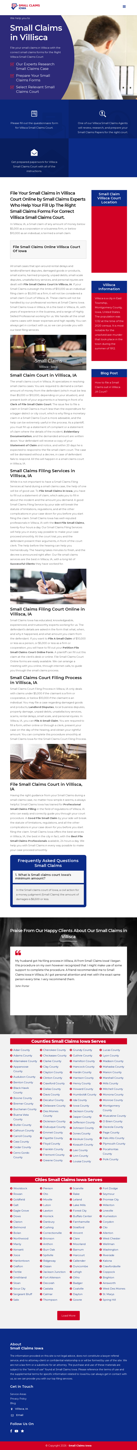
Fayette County (53, 1138)
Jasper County (82, 1116)
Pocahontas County (110, 1151)
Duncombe (80, 1266)
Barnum (78, 1249)
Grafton (18, 1266)
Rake (76, 1194)
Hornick (48, 1216)
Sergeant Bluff (22, 1294)
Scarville (78, 1188)
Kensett (18, 1249)
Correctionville (52, 1232)
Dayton (77, 1294)
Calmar (47, 1294)
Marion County (112, 1072)
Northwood (20, 1238)
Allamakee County (25, 1061)
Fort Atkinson (51, 1277)
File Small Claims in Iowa (55, 490)
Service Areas (18, 1394)
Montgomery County (111, 1108)
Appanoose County (20, 1069)
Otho (76, 1277)
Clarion (17, 1221)
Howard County (83, 1089)
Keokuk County (83, 1139)
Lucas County (111, 1050)
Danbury (49, 1221)
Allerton (108, 1232)
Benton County (23, 1082)
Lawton (48, 1210)
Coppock (109, 1271)
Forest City (80, 1210)
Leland (77, 1199)
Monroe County (113, 1100)
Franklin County (53, 1149)
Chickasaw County (55, 1055)
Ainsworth (109, 1283)
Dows (17, 1216)
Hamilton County (84, 1061)
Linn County (80, 1155)
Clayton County (53, 1072)
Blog (13, 1403)
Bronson (48, 1238)
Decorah (48, 1283)
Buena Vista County (21, 1117)
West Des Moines (114, 1288)
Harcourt (79, 1255)
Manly (17, 1244)
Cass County (21, 1141)
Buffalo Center (82, 1216)
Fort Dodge (110, 1188)
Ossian (47, 1266)
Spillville (48, 1255)
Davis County (51, 1094)
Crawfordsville (112, 1266)
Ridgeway (49, 1260)
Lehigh (77, 1271)
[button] (64, 1023)
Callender (79, 1260)
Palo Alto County (113, 1138)
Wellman (108, 1244)
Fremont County (54, 1154)
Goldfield (19, 1199)
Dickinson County (54, 1121)
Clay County (50, 1066)
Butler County (22, 1124)
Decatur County (53, 1100)
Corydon (108, 1221)
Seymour (108, 1194)
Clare (76, 1238)
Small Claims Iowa (80, 1445)
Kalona (107, 1260)
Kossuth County (83, 1144)
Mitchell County (113, 1089)
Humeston (110, 1216)
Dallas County (52, 1089)
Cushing (48, 1227)
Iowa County (81, 1105)
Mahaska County (113, 1066)
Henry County (82, 1083)
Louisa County (82, 1161)
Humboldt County (84, 1094)
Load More (68, 1315)
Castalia (48, 1288)
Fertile (17, 1271)
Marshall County (113, 1077)
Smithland (19, 1277)
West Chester (111, 1238)
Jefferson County (84, 1122)
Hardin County (82, 1072)
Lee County (80, 1150)
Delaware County (54, 1105)
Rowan (17, 1194)
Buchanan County (25, 1109)
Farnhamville (81, 1221)
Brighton (108, 1277)
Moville (47, 1199)
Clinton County (52, 1077)
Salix (16, 1299)
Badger (78, 1283)
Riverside (108, 1255)
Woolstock (20, 1188)
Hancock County (83, 1066)
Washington (110, 1249)
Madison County (113, 1061)
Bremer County (23, 1103)
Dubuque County (54, 1127)
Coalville (78, 1288)
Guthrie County (82, 1055)
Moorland (79, 1244)
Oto (45, 1194)
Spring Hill (109, 1299)
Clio (105, 1227)
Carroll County (22, 1136)
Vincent (78, 1232)
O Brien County (112, 1121)
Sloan (16, 1283)
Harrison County (83, 1077)
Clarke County (52, 1061)
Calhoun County (23, 1130)
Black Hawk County (21, 1090)
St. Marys (108, 1294)
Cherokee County (54, 1050)
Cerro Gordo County (21, 1155)
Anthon (48, 1244)
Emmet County (53, 1132)
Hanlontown (21, 1260)
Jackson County (83, 1111)
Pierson (48, 1188)
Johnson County (83, 1128)
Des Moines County (50, 1113)
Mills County (110, 1083)
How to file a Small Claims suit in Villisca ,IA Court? (107, 387)
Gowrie (77, 1299)
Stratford (78, 1227)
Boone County (22, 1098)
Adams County (22, 1055)
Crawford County (54, 1083)
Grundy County (82, 1050)
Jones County (81, 1133)
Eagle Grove (21, 1210)
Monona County (113, 1094)
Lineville (108, 1210)
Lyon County (111, 1055)
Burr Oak (49, 1249)
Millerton (108, 1205)
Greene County (53, 1160)
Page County (111, 1132)
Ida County (80, 1100)
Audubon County (24, 1076)
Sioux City (19, 1288)
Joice (16, 1255)
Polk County (110, 1159)
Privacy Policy (18, 1398)
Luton (47, 1205)
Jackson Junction (54, 1271)
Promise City (111, 1199)
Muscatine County (114, 1115)
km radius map (109, 238)
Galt (15, 1205)
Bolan (17, 1232)
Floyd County (51, 1143)
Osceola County (113, 1127)
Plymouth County (114, 1143)
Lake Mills (79, 1205)
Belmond (19, 1227)
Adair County (21, 1050)
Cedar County (22, 1147)
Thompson (50, 1299)
